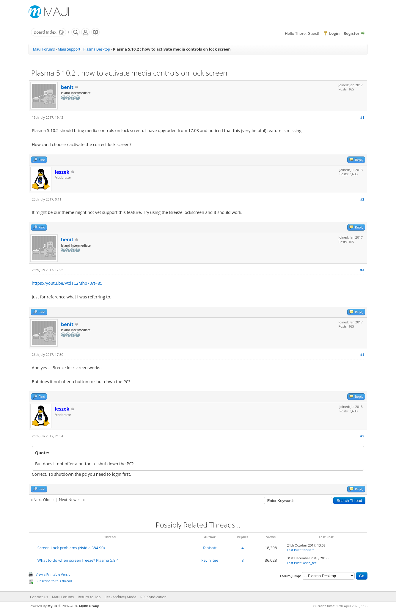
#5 (362, 436)
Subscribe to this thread (54, 581)
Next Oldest (44, 499)
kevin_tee (209, 560)
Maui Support (69, 49)
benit (67, 87)
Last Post (294, 550)
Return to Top (89, 597)
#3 (362, 269)
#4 (362, 354)
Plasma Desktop (96, 49)
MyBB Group (89, 606)
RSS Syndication (153, 597)
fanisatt (210, 547)
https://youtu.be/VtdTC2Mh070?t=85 (67, 283)
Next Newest (70, 499)
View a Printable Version (54, 574)
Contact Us (39, 597)
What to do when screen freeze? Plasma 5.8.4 (78, 560)
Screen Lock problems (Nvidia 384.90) (71, 547)
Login (334, 33)
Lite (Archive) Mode (120, 597)
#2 (362, 199)
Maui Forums (44, 49)
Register (351, 33)
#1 (362, 117)
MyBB (52, 606)
